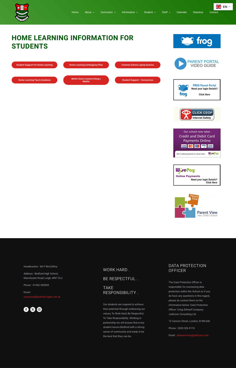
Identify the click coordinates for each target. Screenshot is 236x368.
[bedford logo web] (22, 4)
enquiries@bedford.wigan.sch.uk (42, 297)
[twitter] (32, 309)
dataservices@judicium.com (192, 335)
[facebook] (26, 309)
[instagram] (39, 309)
